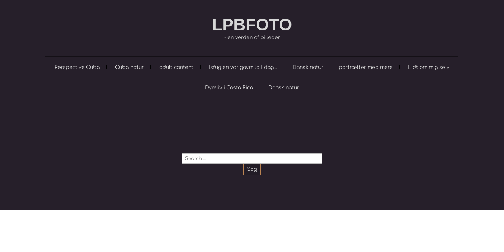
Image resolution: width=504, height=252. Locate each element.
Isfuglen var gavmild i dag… (243, 67)
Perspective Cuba (77, 67)
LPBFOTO (252, 24)
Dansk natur (308, 67)
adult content (176, 67)
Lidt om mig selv (428, 67)
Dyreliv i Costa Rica (229, 87)
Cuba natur (129, 67)
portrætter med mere (366, 67)
